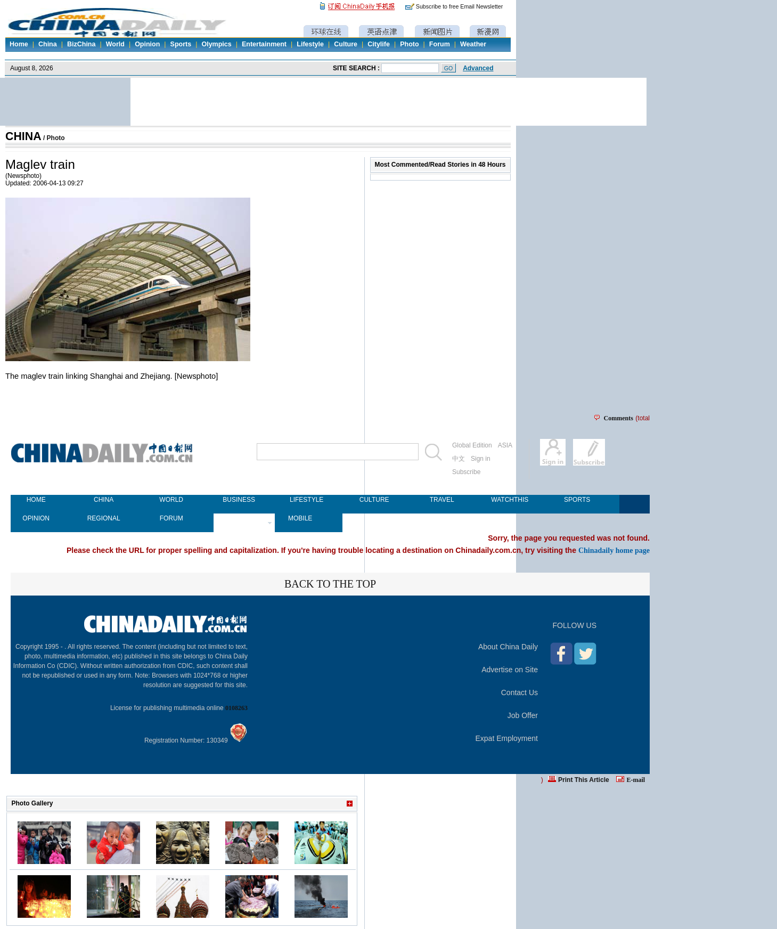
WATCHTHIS (509, 499)
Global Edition (472, 445)
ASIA (505, 445)
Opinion (147, 44)
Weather (473, 44)
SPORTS (577, 499)
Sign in (480, 458)
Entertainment (264, 44)
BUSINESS (239, 499)
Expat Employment (507, 738)
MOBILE (300, 518)
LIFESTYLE (306, 499)
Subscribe (466, 472)
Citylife (378, 44)
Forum (439, 44)
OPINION (36, 518)
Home (19, 44)
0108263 (236, 708)
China (47, 44)
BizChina (81, 44)
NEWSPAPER (238, 518)
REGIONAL (103, 518)
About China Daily (508, 646)
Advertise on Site (509, 669)
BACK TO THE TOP (330, 584)
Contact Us (519, 692)
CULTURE (374, 499)
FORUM (171, 518)
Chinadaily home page (614, 550)
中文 (458, 458)
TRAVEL (442, 499)
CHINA (23, 136)
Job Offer (523, 715)
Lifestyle (310, 44)
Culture (345, 44)
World (115, 44)
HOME (36, 499)
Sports (181, 44)
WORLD (171, 499)
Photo (409, 44)
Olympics (216, 44)
